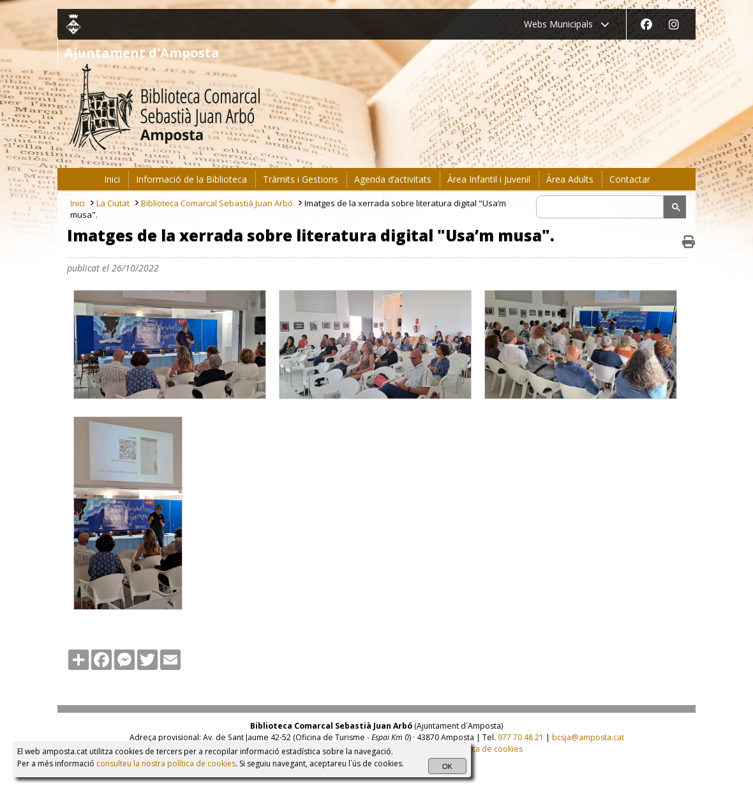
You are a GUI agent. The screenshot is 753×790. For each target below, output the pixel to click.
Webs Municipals (566, 24)
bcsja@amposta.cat (588, 737)
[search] (602, 207)
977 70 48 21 (521, 737)
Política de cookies (488, 748)
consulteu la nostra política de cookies (165, 763)
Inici (77, 203)
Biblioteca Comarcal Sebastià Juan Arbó (217, 203)
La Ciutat (113, 203)
